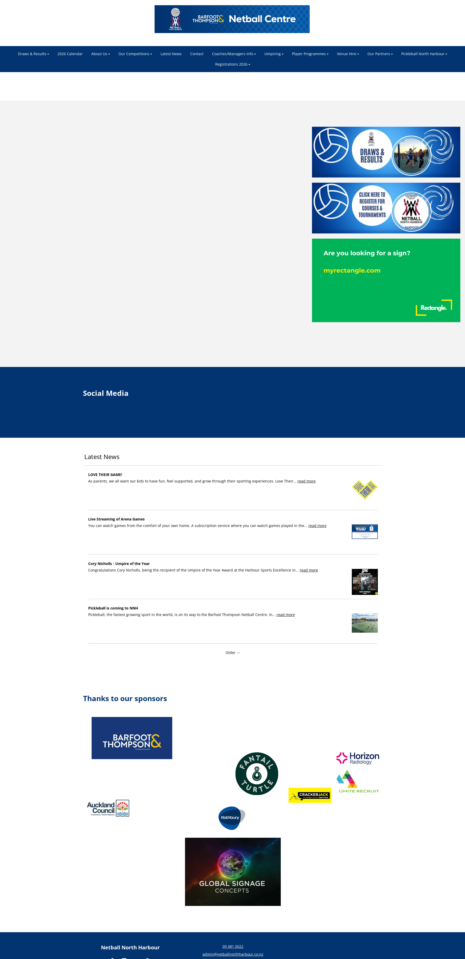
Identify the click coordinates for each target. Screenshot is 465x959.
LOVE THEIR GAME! (105, 474)
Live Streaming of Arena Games (116, 519)
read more (306, 481)
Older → (233, 652)
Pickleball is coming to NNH (113, 608)
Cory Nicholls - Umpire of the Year (119, 563)
